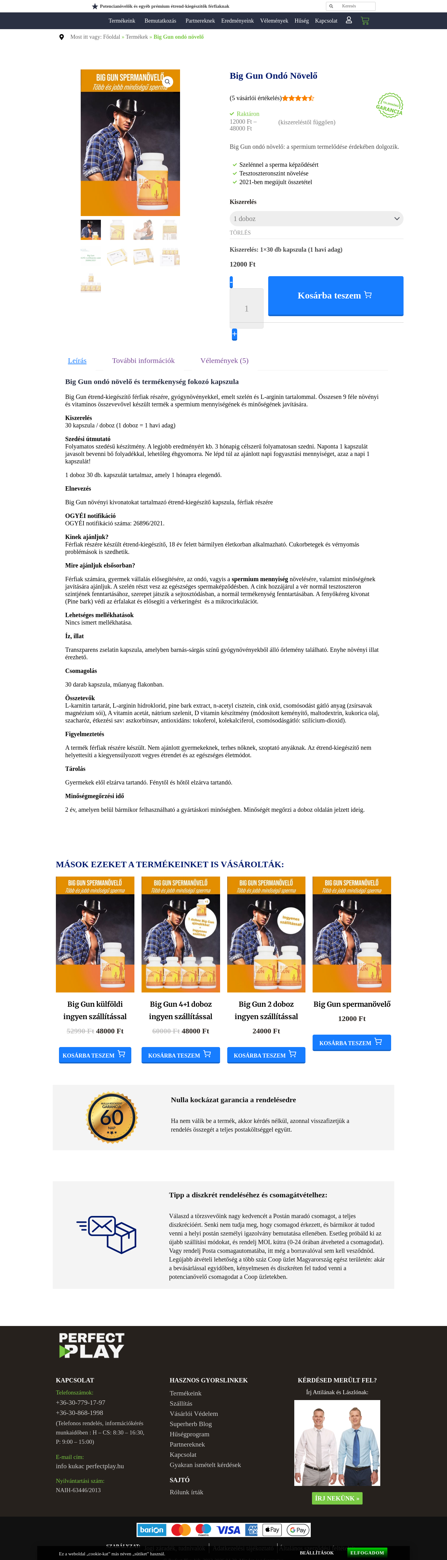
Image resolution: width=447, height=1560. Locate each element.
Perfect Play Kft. (98, 21)
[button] (168, 81)
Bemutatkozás (162, 21)
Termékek (137, 37)
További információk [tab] (143, 355)
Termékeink (123, 21)
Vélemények (274, 21)
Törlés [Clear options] (240, 231)
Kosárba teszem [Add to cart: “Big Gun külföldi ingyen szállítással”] (89, 1049)
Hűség (302, 21)
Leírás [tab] (77, 355)
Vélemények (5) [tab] (225, 355)
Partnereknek (200, 21)
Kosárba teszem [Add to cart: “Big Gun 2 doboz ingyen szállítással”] (260, 1049)
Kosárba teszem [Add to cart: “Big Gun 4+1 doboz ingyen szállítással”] (174, 1049)
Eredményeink (237, 21)
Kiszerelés (243, 201)
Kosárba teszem (330, 290)
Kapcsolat (326, 21)
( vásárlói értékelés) (256, 98)
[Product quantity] (247, 303)
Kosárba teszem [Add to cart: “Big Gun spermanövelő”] (345, 1037)
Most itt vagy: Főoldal (95, 37)
